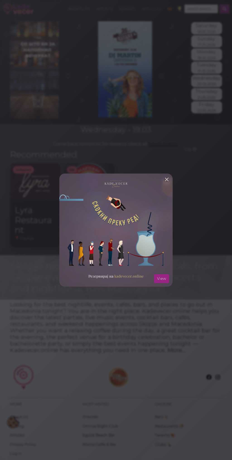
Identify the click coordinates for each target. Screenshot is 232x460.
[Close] (166, 179)
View (161, 278)
